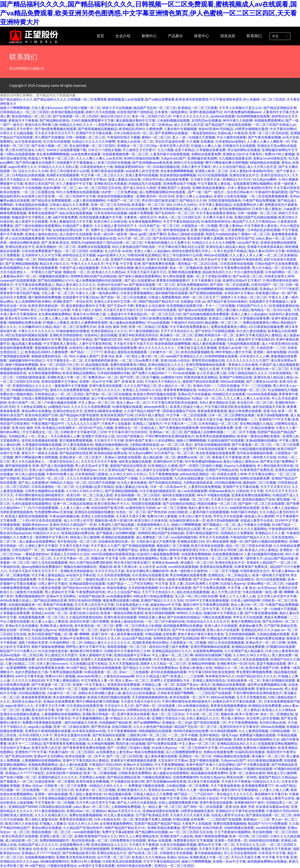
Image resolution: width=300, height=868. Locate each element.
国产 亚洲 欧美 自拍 (128, 381)
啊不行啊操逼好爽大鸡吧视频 (226, 162)
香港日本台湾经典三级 (41, 125)
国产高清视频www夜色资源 (152, 162)
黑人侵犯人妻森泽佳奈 (85, 794)
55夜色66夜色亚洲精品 (144, 255)
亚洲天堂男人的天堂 (174, 146)
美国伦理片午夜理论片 (88, 369)
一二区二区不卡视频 (241, 432)
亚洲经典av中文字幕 (168, 461)
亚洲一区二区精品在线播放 (254, 428)
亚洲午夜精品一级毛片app (218, 735)
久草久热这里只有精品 (230, 251)
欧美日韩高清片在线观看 (125, 369)
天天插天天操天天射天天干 (142, 769)
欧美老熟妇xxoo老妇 (176, 710)
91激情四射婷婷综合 (216, 221)
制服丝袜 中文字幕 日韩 (109, 558)
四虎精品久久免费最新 (237, 533)
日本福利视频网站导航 (113, 373)
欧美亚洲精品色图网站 (79, 373)
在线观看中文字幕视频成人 (76, 162)
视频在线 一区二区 (76, 272)
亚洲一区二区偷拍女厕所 (71, 727)
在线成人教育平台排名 (256, 520)
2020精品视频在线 (166, 167)
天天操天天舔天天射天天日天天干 (33, 571)
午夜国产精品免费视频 (259, 200)
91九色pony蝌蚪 (265, 179)
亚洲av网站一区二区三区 (265, 583)
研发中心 (201, 36)
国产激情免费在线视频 (159, 263)
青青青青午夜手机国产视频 (19, 293)
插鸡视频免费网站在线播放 (182, 626)
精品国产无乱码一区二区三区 (154, 108)
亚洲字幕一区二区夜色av (154, 125)
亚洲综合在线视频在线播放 (94, 512)
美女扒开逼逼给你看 (170, 141)
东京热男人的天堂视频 (262, 718)
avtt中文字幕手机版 (29, 676)
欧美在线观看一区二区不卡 (189, 697)
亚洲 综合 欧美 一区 (115, 356)
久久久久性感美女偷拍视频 (86, 478)
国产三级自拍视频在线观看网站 (38, 226)
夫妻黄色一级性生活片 (140, 217)
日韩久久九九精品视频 (16, 133)
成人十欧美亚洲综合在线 (280, 343)
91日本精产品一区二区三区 (160, 226)
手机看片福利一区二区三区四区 (71, 752)
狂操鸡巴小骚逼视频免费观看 (158, 554)
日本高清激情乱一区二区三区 (52, 487)
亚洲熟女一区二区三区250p (137, 146)
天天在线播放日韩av (227, 769)
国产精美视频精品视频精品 (97, 129)
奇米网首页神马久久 (220, 676)
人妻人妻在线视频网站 (89, 200)
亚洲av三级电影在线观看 (186, 234)
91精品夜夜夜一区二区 (100, 672)
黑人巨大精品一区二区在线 (271, 268)
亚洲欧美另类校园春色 (166, 209)
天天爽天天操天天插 (217, 217)
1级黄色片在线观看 (29, 592)
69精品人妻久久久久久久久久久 (107, 642)
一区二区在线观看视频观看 (268, 196)
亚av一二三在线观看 (134, 672)
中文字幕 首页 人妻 (169, 583)
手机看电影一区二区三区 (33, 558)
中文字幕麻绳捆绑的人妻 (90, 718)
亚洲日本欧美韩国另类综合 (138, 335)
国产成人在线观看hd (139, 280)
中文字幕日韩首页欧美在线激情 (174, 402)
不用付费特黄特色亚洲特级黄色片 (169, 436)
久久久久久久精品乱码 (28, 680)
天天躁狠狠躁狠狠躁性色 (150, 697)
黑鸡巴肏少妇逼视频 (130, 743)
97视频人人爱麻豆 (56, 322)
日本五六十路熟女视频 (104, 150)
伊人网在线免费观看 (137, 659)
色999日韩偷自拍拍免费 (141, 158)
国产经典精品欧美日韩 (78, 853)
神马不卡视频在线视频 (213, 495)
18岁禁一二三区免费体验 (119, 192)
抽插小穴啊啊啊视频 (15, 108)
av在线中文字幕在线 (81, 575)
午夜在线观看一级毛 (257, 592)
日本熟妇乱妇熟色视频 (28, 175)
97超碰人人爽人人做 (206, 146)
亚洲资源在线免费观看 (216, 567)
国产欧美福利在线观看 (108, 735)
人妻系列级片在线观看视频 (169, 154)
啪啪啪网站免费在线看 (241, 289)
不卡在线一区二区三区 (202, 714)
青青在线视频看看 (44, 268)
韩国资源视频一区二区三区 (246, 390)
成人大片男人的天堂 (188, 125)
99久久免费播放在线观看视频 (77, 192)
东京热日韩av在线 (272, 722)
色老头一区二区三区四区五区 (179, 217)
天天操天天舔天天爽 (153, 499)
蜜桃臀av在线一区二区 (193, 457)
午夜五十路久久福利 (86, 310)
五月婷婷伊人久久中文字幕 (41, 255)
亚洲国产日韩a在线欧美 (127, 259)
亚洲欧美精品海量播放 (209, 188)
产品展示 (175, 36)
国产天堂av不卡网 (120, 306)
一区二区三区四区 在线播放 (83, 251)
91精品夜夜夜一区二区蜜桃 (55, 781)
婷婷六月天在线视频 (117, 108)
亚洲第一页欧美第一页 (230, 840)
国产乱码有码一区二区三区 (174, 213)
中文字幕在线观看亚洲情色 (216, 213)
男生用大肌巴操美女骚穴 (160, 200)
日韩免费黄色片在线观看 (128, 840)
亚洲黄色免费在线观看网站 (251, 495)
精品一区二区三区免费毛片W (74, 327)
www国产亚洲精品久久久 (184, 356)
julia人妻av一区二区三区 (274, 238)
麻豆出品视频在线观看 (151, 268)
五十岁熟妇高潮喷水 (216, 276)
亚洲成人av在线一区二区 (135, 141)
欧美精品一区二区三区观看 (197, 108)
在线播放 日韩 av (193, 301)
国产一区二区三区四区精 (124, 756)
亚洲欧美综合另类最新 (110, 183)
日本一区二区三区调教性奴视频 (231, 415)
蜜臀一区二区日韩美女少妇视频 (138, 626)
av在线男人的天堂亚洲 (142, 171)
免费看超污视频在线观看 (257, 735)
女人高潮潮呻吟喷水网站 (33, 301)
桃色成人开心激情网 (259, 516)
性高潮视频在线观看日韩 (184, 306)
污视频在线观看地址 (156, 777)
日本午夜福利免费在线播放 (265, 638)
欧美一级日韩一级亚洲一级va (115, 234)
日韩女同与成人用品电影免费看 (165, 179)
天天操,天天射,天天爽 (236, 609)
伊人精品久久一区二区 (174, 386)
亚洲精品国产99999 (14, 310)
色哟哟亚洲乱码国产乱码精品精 (93, 276)
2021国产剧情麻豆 (129, 436)
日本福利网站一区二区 (281, 272)
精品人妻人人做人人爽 (200, 209)
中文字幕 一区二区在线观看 (186, 415)
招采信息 (227, 36)
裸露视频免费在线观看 (31, 529)
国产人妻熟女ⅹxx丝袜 (97, 209)
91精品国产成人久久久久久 (38, 844)
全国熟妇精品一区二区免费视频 (222, 230)
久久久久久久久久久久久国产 (247, 360)
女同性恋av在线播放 (206, 120)
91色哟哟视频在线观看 (253, 116)
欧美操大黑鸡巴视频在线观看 (154, 394)
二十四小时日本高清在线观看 (40, 520)
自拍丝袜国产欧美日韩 (136, 419)
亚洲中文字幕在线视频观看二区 (186, 769)
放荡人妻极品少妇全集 (124, 179)
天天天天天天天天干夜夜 (99, 461)
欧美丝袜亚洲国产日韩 (41, 415)
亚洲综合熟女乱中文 (244, 175)
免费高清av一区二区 (103, 377)
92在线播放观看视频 (96, 529)
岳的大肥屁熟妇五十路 (31, 672)
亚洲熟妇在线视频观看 (117, 537)
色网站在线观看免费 (206, 154)
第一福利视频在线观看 (132, 449)
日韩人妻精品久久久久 (202, 718)
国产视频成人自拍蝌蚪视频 (204, 432)
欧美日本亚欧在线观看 (207, 546)
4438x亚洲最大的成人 (16, 600)
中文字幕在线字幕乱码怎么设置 (181, 247)
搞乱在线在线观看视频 (75, 213)
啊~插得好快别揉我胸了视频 (210, 655)
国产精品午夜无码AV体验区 (227, 301)
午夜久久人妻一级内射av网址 (97, 293)
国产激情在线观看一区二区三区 (152, 285)
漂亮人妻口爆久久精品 (232, 310)
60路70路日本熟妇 (244, 512)
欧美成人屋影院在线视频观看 (119, 289)
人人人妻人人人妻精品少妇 (213, 339)
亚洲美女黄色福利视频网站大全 (256, 739)
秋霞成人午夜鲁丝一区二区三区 (51, 158)
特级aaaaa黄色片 (221, 491)
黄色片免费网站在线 (246, 621)
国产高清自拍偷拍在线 (169, 238)
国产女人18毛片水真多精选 (137, 802)
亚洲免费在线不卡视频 (179, 183)
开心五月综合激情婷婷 (240, 853)
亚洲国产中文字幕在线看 (94, 133)
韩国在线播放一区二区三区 (57, 259)
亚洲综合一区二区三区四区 (174, 866)
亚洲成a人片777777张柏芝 (279, 289)
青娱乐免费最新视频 (149, 752)
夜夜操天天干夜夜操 (23, 120)
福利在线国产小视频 (122, 478)
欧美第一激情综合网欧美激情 (259, 436)
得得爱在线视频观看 (146, 503)
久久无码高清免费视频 (113, 575)
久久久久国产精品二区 (140, 386)
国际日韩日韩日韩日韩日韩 (211, 659)
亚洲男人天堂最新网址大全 (100, 659)
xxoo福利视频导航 (184, 537)
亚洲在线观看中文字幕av (88, 179)
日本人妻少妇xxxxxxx (47, 108)
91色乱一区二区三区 (131, 512)
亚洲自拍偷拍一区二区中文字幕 (196, 609)
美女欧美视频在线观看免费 (215, 453)
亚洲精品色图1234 (190, 541)
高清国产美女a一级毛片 (193, 684)
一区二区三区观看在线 (38, 192)
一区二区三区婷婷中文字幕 (76, 196)
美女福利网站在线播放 (243, 150)
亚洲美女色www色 (165, 562)
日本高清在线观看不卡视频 (217, 449)
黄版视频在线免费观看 (51, 348)
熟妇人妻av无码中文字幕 (266, 251)
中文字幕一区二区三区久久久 (102, 175)
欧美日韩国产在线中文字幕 (31, 230)
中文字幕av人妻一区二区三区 (59, 579)
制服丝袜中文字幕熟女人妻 (31, 217)
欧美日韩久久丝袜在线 (110, 221)
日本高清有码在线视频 (110, 213)
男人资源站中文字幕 (59, 592)
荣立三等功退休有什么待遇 (69, 171)
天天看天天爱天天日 (213, 849)
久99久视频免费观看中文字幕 (92, 120)
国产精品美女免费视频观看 (51, 200)
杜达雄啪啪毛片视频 (282, 390)
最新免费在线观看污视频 (121, 600)
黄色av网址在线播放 (36, 411)
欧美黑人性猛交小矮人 (186, 407)
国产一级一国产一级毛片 (206, 192)
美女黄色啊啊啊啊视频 (52, 154)
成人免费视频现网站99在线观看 (162, 192)
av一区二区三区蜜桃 (172, 508)
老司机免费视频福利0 (234, 209)
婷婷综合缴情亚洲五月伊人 (192, 251)
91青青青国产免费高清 (256, 470)
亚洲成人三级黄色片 (223, 318)
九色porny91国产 (173, 158)
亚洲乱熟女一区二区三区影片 (81, 457)
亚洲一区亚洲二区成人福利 (164, 369)
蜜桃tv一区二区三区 (156, 137)
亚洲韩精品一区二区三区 (143, 230)
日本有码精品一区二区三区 (218, 423)
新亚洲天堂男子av (39, 689)
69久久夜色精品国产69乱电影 (134, 247)
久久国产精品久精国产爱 (142, 411)
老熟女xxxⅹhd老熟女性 (270, 158)
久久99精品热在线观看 (155, 478)
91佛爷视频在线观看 (127, 407)
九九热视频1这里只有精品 (95, 487)
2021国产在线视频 (101, 482)
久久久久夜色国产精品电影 (152, 727)
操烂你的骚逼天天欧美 (268, 407)
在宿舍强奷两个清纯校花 (135, 112)
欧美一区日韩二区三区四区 (249, 836)
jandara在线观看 (223, 116)
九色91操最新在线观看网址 (32, 503)
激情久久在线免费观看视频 (69, 390)
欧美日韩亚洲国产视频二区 (48, 634)
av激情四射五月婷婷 (140, 508)
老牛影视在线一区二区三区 (77, 541)
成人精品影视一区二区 (159, 457)
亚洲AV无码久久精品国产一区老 (72, 525)
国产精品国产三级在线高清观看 (228, 125)
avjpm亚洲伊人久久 (22, 167)
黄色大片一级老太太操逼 (40, 453)
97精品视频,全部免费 (160, 634)
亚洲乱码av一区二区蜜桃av (86, 811)
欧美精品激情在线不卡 (135, 398)
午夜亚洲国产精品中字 (48, 423)
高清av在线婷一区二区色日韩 (21, 655)
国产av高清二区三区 (247, 276)
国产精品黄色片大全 (64, 529)
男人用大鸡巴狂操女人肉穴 (25, 150)
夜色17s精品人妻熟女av (240, 461)
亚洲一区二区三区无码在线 (268, 133)
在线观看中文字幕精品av (172, 398)
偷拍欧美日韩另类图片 (86, 651)
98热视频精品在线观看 (121, 318)
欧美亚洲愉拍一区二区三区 (56, 247)
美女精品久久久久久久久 (235, 794)
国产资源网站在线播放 (171, 133)
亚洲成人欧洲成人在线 (195, 668)
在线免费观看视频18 (227, 554)
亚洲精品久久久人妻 (270, 533)
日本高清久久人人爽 (254, 356)
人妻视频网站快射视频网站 (61, 714)
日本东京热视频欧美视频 (178, 844)
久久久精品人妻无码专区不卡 (116, 226)
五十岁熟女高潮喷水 (31, 407)
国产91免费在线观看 (162, 743)
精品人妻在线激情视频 (208, 343)
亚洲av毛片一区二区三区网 (265, 642)
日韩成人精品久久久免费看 (69, 205)
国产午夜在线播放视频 (264, 137)
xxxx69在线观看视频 (262, 394)
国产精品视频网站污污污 (56, 280)
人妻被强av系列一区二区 (18, 276)
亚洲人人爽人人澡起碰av (194, 196)
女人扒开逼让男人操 (211, 373)
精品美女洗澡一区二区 (54, 369)
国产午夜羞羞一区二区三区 (58, 419)
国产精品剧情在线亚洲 (75, 453)
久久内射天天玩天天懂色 (173, 419)
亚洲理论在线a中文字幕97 (241, 280)
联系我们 (254, 36)
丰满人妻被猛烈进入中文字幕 (70, 221)
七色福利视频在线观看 (173, 120)
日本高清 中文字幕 (272, 853)
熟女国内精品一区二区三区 (31, 116)
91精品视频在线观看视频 (257, 449)
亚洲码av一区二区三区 (165, 432)
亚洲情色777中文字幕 (274, 419)
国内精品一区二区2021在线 (198, 263)
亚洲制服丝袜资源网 (202, 158)
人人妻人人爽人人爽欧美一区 (268, 141)
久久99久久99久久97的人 (128, 474)
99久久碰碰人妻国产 (84, 356)
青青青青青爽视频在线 (179, 390)
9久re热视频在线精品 (193, 706)
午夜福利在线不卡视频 (123, 137)
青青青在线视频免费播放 (228, 706)
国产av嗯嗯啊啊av (147, 722)
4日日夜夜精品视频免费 (266, 327)
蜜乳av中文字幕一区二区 (216, 844)
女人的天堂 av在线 (118, 251)
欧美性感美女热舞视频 (92, 781)
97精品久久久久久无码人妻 (58, 167)
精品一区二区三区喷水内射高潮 (249, 546)
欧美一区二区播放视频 (100, 773)
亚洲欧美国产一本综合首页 (72, 301)
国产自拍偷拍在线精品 (187, 470)
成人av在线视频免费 (192, 491)
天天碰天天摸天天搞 (205, 179)
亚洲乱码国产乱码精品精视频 (255, 217)
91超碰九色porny (44, 630)
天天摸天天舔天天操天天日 (146, 272)
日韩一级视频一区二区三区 (85, 137)
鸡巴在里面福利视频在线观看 (26, 335)
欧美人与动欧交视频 (135, 689)
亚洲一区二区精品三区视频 (148, 327)
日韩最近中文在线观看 (239, 146)
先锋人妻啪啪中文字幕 (95, 655)
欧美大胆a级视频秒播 (273, 415)
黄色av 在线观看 (160, 840)
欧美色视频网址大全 (15, 268)
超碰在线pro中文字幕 (165, 605)
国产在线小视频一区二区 (82, 108)
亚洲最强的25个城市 (249, 802)
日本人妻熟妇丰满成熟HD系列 (251, 171)
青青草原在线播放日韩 (208, 360)
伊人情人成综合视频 (30, 474)
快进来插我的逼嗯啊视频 (178, 175)
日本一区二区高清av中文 (168, 487)
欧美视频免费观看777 (257, 786)
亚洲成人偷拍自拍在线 (127, 621)
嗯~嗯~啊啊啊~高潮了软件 (89, 634)
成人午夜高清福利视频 (215, 739)
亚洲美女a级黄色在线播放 (103, 411)
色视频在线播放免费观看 (18, 369)
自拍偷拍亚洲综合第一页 (71, 230)
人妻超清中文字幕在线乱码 (127, 314)
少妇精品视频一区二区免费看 (187, 786)
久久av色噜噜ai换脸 (63, 849)
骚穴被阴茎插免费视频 (44, 297)
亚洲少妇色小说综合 (175, 360)
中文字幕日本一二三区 (180, 423)
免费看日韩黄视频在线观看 (42, 722)
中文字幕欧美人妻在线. (214, 183)
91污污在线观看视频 (213, 175)
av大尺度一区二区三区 (134, 238)
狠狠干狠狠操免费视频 (21, 365)
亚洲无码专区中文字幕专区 (51, 718)
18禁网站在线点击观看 (142, 710)
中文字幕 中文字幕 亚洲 (123, 263)
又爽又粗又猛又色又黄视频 (197, 348)
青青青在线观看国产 (43, 213)
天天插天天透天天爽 (130, 516)
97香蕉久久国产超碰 (46, 272)
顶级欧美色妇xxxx (35, 525)
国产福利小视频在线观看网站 (139, 276)
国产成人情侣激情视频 (57, 466)
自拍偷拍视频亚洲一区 (24, 605)
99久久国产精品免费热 (140, 339)
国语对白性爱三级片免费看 (89, 621)
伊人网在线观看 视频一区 (181, 276)
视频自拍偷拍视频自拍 (111, 445)
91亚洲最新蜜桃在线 (284, 306)
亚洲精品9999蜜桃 (201, 663)
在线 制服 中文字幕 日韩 (170, 798)
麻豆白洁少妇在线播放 (131, 209)
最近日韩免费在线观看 (245, 411)
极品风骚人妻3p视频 (27, 343)
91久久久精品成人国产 (152, 676)
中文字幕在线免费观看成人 (34, 285)
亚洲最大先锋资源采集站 (265, 247)
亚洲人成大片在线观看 (220, 626)
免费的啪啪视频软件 (30, 596)
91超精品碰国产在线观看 (225, 440)
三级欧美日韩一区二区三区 (146, 735)
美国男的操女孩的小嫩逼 (116, 125)
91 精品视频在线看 (94, 365)
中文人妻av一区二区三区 (96, 402)
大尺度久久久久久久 (105, 390)
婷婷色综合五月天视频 (79, 255)
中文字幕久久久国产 (105, 546)
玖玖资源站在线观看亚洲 (150, 575)
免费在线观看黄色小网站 (261, 322)
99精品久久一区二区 (229, 668)
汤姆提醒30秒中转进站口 (26, 360)
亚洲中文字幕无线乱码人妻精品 (170, 259)
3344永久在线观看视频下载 (66, 150)
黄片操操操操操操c (208, 853)
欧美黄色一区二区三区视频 (95, 790)
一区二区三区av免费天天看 (139, 360)
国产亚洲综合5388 (18, 756)
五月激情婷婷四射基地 (100, 360)
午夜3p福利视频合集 (64, 516)
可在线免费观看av (164, 668)
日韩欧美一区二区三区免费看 (66, 786)
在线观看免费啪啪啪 (196, 554)
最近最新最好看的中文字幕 (135, 120)
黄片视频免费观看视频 (75, 440)
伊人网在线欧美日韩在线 (275, 466)
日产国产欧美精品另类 (280, 626)
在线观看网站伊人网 (248, 205)
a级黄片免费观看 (140, 213)
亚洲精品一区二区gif (177, 722)
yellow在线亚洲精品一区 (197, 474)
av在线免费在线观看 (86, 154)
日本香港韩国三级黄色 (44, 289)
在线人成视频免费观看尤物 (178, 802)
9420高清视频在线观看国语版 (113, 554)
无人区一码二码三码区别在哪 (196, 596)
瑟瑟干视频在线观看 (271, 663)
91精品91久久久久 (211, 390)
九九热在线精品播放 (189, 478)
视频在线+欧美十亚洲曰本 (114, 520)
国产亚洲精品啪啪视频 (21, 263)
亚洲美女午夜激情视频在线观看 (48, 731)
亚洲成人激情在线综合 (41, 234)
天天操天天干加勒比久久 (163, 381)
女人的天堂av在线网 (207, 710)
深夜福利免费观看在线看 (46, 668)
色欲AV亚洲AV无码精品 (216, 129)
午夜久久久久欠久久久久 (191, 116)
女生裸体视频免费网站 (144, 221)
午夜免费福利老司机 (283, 529)
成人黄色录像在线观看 (126, 634)
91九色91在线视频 (56, 141)
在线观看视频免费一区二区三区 (125, 154)
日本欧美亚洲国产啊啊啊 (175, 693)
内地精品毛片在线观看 (144, 183)
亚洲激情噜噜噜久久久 (153, 525)
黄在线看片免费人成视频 (205, 238)
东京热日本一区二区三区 (255, 402)
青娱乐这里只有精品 (77, 339)
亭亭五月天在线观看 (228, 516)
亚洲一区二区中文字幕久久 (76, 710)
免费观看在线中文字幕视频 (99, 419)
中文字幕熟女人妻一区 (97, 680)
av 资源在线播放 (114, 588)
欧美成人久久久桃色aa (108, 272)
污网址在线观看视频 (20, 154)
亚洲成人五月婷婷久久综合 (142, 390)
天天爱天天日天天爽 (235, 369)
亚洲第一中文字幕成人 (88, 684)
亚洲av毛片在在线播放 (194, 394)
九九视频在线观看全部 (235, 158)
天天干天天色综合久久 (177, 331)
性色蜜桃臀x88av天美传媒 (54, 512)
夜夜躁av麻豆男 (250, 626)
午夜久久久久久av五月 (87, 263)
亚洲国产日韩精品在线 (235, 377)
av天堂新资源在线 (28, 141)
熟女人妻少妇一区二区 (147, 356)
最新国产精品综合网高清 (128, 466)
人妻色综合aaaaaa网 (118, 676)
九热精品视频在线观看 (273, 634)
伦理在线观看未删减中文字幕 (100, 217)
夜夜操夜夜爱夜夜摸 (212, 411)
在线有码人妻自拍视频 (100, 335)
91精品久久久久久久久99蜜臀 (93, 141)
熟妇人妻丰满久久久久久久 (75, 285)
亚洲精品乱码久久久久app (260, 630)
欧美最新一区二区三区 (148, 205)
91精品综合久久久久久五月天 (207, 621)
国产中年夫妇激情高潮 (188, 630)
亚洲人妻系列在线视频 (141, 175)
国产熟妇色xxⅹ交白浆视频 (82, 588)
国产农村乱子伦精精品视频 (214, 331)
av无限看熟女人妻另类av (114, 752)
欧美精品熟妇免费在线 (110, 453)
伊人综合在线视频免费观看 (25, 238)
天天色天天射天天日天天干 (54, 133)
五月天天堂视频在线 (124, 663)
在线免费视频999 (185, 777)
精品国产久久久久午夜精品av (253, 221)
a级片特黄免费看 (65, 217)
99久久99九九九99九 (181, 205)
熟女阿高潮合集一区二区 (90, 840)
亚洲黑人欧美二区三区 (211, 171)
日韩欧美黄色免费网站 (134, 773)
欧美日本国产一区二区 (25, 402)
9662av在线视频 (216, 255)
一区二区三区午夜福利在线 (165, 621)
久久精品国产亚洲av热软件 (83, 828)
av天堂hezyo (266, 588)
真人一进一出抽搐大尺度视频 (193, 137)
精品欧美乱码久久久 (217, 272)
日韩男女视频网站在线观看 (44, 491)
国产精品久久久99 (193, 200)
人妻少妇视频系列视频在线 (263, 554)
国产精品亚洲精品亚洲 (279, 108)
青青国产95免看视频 (58, 605)
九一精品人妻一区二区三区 (161, 807)
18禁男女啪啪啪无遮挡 (251, 129)
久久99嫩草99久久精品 (35, 327)
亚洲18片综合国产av (112, 285)
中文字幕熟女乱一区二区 (65, 360)
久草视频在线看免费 (210, 150)
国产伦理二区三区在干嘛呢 (139, 377)
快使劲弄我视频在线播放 (115, 196)
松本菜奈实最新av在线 (99, 238)
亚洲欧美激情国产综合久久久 (95, 836)
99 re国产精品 (76, 668)
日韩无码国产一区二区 (267, 285)
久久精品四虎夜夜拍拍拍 (84, 617)
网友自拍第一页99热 (15, 630)
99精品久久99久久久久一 (77, 125)
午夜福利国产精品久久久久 (250, 537)
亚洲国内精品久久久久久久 (32, 386)
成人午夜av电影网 (104, 398)
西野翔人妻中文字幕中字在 (85, 647)
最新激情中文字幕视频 (71, 386)
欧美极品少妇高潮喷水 (59, 428)
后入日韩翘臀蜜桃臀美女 (184, 752)
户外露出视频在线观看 (60, 402)
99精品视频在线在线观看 (232, 756)
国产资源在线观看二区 (209, 722)
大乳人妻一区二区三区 (57, 293)
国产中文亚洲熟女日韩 (31, 739)
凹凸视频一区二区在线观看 (19, 790)
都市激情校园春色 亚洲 (180, 230)
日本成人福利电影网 (245, 600)
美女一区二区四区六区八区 (151, 116)
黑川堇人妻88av (230, 226)
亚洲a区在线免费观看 (59, 701)
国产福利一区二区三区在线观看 (261, 503)
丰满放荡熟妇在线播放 (31, 205)
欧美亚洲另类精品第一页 (46, 306)
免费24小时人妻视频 (280, 154)
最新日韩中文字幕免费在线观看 (227, 268)
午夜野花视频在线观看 (65, 672)
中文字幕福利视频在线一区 (240, 798)
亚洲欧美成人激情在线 (56, 626)
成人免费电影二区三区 (152, 537)
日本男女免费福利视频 (199, 689)
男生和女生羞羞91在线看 (72, 735)
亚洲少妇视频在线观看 (278, 680)
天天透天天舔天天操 (225, 499)
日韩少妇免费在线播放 (155, 318)
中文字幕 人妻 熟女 (242, 588)
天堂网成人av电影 (92, 777)
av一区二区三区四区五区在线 (99, 188)
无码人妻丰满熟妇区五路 (217, 402)
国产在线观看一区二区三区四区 (76, 116)
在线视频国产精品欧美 (115, 722)
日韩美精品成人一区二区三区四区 (24, 112)
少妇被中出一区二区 (164, 352)
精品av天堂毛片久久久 (124, 811)
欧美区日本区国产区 (39, 183)
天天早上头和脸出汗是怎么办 (240, 108)
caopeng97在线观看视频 (18, 280)
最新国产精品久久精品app (278, 777)
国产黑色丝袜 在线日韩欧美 (167, 512)
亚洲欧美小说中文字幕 (38, 710)
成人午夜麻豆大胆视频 (253, 525)
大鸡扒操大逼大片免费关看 (156, 541)
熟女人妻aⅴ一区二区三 (133, 402)
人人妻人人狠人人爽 (74, 508)
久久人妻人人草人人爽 (245, 255)
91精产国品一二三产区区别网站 (130, 583)
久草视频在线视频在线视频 (41, 445)
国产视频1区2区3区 (108, 339)
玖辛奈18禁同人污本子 (35, 735)
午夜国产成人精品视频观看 (79, 268)
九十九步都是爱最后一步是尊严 (173, 449)
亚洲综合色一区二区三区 (270, 369)
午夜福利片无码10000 (187, 322)
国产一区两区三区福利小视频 (200, 466)
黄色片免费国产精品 (123, 550)
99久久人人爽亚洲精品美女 (138, 836)
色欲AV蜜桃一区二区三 (60, 188)
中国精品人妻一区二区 (158, 684)
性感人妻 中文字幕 (173, 558)
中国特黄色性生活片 (255, 571)
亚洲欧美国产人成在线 (174, 188)
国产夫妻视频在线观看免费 (179, 428)
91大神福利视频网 (223, 731)
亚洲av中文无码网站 (61, 596)
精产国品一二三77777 (87, 352)
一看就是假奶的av (202, 133)
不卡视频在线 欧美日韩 (127, 781)
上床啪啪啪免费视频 (125, 807)
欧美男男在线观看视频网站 (215, 436)
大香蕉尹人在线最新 (116, 423)
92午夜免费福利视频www (242, 112)
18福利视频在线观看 (239, 828)
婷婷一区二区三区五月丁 (201, 297)
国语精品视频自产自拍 (179, 411)
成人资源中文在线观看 (31, 221)
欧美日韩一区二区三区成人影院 (90, 495)
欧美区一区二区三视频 (71, 689)
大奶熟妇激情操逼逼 (30, 377)
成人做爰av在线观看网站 (127, 322)
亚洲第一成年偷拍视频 (269, 352)
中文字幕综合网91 (283, 129)
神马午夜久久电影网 (237, 120)
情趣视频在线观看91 (54, 276)
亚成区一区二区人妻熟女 (242, 710)
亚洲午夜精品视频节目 (205, 112)
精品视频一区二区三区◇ (223, 322)
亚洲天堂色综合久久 (275, 175)
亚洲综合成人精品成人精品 (225, 247)
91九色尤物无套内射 (53, 651)
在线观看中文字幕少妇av (81, 297)
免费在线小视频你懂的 (16, 394)
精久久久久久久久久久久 (156, 348)
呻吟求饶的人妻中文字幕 (233, 352)
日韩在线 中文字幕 (249, 491)
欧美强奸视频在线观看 (67, 112)
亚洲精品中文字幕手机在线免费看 (240, 811)
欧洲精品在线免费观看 (248, 647)
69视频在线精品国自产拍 (30, 390)
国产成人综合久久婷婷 (139, 188)
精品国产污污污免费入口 (18, 651)
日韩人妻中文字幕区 (196, 167)
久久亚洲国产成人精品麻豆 (244, 651)
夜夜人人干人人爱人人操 (237, 596)
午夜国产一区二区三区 (123, 200)
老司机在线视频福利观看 (40, 440)
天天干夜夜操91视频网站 (232, 832)
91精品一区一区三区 (207, 398)
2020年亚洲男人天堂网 (201, 583)
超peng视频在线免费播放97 (42, 567)
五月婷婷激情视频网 (143, 588)
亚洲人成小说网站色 (43, 470)
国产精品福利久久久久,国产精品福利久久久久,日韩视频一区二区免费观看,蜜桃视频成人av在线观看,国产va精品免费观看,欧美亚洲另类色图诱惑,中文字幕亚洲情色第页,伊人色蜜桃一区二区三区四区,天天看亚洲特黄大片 (148, 13)
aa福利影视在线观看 (245, 508)
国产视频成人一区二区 (219, 525)
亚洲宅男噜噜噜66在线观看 (206, 365)
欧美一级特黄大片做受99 (189, 571)
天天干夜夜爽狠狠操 (163, 474)
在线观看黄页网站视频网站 (253, 183)
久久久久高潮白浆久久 (51, 815)
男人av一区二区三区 (217, 529)
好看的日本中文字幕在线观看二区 (237, 701)
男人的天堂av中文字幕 (210, 259)
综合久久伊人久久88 (33, 171)
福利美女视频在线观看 (135, 461)
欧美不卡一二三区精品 (24, 743)
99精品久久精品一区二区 (68, 482)
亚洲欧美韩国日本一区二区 (214, 335)
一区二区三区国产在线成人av (274, 125)
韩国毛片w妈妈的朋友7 (222, 234)
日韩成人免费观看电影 (164, 297)
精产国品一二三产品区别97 (194, 794)
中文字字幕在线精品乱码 (181, 221)
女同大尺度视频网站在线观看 (58, 659)
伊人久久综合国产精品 (229, 167)
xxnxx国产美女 (248, 242)
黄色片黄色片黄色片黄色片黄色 (142, 579)
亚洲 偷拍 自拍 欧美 (32, 849)
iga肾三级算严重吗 (152, 234)
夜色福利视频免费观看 (16, 348)
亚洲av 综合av (32, 786)
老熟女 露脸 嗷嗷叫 (153, 550)
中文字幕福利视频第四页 (157, 491)
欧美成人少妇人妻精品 (261, 550)
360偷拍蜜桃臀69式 (60, 550)
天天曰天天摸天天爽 (245, 857)
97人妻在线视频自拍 (144, 331)
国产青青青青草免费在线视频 (64, 743)
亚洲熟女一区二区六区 (195, 756)
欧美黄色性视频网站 (143, 558)
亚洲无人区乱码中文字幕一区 (115, 301)
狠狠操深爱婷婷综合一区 (133, 167)
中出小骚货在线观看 (231, 137)
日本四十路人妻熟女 (266, 209)
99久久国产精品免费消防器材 (90, 562)
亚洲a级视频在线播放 (261, 440)
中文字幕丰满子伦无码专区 (127, 432)
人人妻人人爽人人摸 (94, 259)
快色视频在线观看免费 (120, 348)
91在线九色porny (232, 583)
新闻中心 (149, 36)
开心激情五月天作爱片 (16, 129)
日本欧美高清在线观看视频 (122, 861)
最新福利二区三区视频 (259, 482)
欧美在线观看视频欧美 (197, 352)
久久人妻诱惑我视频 (253, 731)
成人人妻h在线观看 (73, 764)
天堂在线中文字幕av (15, 748)
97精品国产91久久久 (251, 306)
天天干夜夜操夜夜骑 (225, 786)
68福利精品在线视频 (265, 162)
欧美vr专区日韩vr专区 (21, 318)
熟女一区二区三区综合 (167, 714)
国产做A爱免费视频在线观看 (55, 129)
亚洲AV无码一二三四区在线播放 (216, 386)
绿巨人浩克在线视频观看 (49, 562)
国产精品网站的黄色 (54, 120)
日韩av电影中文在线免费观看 (276, 263)
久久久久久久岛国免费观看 (90, 407)
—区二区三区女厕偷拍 (280, 255)
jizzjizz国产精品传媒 (278, 558)
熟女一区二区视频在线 (186, 268)
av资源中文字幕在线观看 (97, 866)
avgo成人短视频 (40, 727)
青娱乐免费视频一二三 (86, 318)
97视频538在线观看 (280, 647)
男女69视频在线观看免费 (188, 575)
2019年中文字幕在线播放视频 (207, 600)
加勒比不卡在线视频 (26, 188)
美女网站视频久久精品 (256, 423)
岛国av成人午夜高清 (232, 133)
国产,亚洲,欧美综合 (55, 242)
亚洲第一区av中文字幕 (95, 381)
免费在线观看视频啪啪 (85, 815)
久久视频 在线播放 (200, 141)
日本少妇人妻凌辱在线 (281, 651)
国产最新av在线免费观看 (196, 310)
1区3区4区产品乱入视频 (95, 428)
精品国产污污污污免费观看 (267, 823)
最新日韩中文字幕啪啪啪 (239, 790)
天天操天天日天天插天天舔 (189, 815)
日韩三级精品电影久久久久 (247, 373)
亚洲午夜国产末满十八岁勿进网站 (149, 440)
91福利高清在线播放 (250, 752)
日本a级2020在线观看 (160, 310)
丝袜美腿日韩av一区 (270, 293)
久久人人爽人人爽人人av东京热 (99, 158)
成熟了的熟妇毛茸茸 (33, 642)
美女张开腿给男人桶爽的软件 (147, 571)
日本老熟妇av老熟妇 (230, 141)
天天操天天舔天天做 (207, 419)
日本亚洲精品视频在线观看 (57, 798)
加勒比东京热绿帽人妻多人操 (99, 693)
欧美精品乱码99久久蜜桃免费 (140, 129)
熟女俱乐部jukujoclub (15, 533)
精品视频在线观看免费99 (209, 773)
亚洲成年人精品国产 (261, 562)
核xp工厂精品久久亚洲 (202, 369)
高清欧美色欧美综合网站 (150, 642)
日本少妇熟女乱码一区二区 (133, 133)
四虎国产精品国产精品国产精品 (157, 823)
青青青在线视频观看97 (172, 280)
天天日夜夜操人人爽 (65, 436)
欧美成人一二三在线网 (187, 676)
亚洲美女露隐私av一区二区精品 (63, 769)
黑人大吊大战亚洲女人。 (30, 461)
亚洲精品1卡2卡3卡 (236, 179)
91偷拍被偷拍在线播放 (72, 331)
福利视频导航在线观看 (171, 293)
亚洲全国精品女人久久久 (109, 331)
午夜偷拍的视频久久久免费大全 (167, 242)
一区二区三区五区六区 (165, 314)
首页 (100, 36)
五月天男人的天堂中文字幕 (276, 596)
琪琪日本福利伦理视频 (84, 600)
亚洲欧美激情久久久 (131, 790)
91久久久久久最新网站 (250, 529)
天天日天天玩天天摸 (109, 571)
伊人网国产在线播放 (49, 137)
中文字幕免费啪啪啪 (243, 722)
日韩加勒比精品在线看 (55, 807)
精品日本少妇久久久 (115, 116)
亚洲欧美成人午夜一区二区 (66, 377)
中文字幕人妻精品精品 (215, 205)
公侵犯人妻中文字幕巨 (41, 546)
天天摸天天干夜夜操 (236, 781)
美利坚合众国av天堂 (26, 701)
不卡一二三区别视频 (220, 306)
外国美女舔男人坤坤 (279, 276)
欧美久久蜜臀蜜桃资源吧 (89, 322)
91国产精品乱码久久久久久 (256, 676)
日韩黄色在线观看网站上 (96, 449)
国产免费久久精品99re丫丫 (151, 373)
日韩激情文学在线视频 (176, 853)
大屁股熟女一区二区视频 (199, 226)
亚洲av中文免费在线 (74, 638)
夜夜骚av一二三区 (256, 819)
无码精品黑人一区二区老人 (28, 436)
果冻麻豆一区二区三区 (176, 335)
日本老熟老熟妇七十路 (96, 167)
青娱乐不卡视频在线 (114, 630)
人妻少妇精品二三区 (20, 663)
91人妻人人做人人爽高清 (49, 621)
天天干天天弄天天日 (275, 487)
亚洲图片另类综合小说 (98, 436)
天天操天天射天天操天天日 (122, 310)
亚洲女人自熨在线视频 (230, 196)
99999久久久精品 (189, 613)
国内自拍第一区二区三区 (124, 242)
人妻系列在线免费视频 (204, 487)
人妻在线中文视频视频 (180, 129)
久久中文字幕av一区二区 (71, 558)
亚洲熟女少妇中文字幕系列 (243, 154)
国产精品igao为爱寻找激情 (79, 415)
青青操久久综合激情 (150, 306)
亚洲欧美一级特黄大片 (246, 558)
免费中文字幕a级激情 (117, 832)
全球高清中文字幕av (239, 293)
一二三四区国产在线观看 (213, 693)
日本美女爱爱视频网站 (136, 293)
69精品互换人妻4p (151, 617)
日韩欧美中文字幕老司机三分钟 (83, 432)
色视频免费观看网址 (269, 120)
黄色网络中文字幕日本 (51, 537)
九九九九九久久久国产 (83, 423)
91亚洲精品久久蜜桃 (163, 466)
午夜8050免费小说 (59, 474)
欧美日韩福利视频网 (160, 613)
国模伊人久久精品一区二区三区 (244, 297)
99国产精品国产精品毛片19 (159, 301)
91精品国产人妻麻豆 (78, 226)
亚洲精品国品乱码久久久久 (171, 651)
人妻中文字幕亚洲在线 (95, 343)
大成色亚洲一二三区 (271, 348)
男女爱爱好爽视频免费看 (254, 672)
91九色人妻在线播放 (251, 331)
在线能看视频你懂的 (39, 857)
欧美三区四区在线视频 (114, 162)
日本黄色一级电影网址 (171, 112)
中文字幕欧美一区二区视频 (54, 802)
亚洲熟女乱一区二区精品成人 (136, 428)
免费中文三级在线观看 (107, 230)
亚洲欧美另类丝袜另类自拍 (75, 857)
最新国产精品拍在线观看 (201, 381)
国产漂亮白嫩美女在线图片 (35, 162)
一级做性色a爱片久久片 (99, 579)
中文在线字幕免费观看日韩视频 (106, 609)
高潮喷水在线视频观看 (62, 175)
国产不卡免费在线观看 (209, 588)
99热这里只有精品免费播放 (153, 596)
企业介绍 (122, 36)
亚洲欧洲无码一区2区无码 (155, 196)
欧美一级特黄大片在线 (259, 457)
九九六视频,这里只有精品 (175, 150)
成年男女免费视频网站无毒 (267, 684)
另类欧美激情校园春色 (224, 200)
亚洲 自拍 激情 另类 (112, 327)
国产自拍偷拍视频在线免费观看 (206, 314)
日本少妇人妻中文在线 (195, 516)
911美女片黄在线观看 (175, 588)
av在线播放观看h (119, 596)
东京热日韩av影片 (240, 192)
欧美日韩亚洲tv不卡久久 (112, 503)
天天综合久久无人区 (105, 638)
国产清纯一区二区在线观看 (229, 285)
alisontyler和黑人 (156, 407)
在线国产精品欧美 (92, 596)
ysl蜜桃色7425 (171, 377)
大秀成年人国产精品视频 (116, 525)
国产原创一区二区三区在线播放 (123, 297)
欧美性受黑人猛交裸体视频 (177, 739)
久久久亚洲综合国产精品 (116, 470)
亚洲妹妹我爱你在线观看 (87, 583)
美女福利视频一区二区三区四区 (92, 146)
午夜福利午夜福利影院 (271, 192)
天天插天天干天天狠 (109, 440)
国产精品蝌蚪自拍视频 (151, 832)
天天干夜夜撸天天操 (206, 280)
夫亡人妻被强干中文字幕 (74, 183)
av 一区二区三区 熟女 (176, 445)
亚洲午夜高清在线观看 (107, 171)
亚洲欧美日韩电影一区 (98, 714)
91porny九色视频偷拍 (239, 466)
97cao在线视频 (158, 322)
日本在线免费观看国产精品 (41, 251)
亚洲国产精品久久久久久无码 (162, 600)
